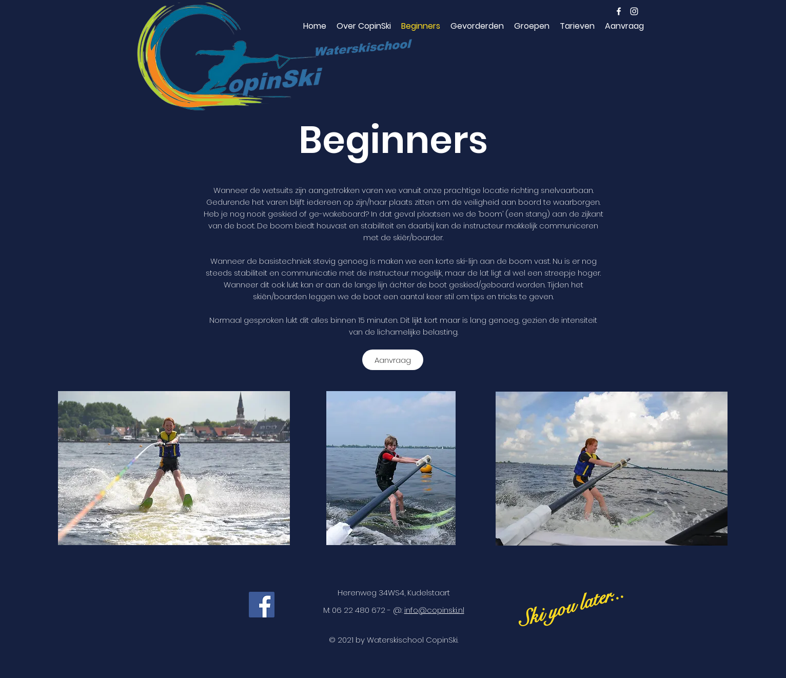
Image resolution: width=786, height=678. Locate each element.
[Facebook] (261, 604)
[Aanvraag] (392, 360)
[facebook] (619, 11)
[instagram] (634, 11)
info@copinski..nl (434, 610)
